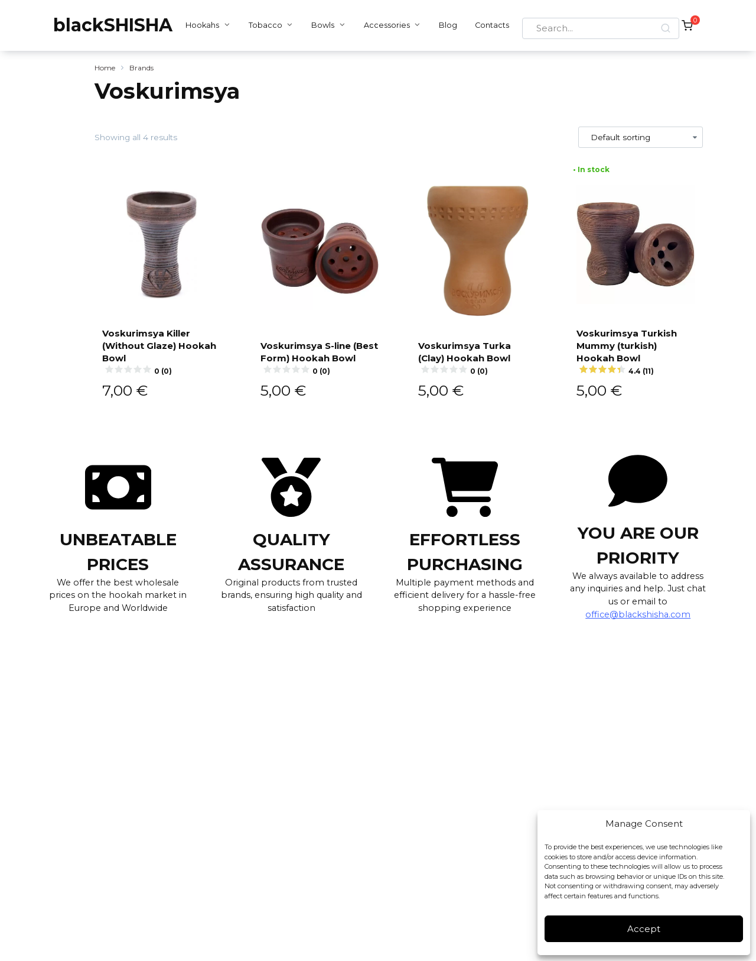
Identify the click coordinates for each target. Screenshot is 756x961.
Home (104, 67)
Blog (445, 25)
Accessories (383, 25)
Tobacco (262, 25)
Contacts (489, 25)
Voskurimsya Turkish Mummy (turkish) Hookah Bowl (636, 350)
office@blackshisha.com (637, 613)
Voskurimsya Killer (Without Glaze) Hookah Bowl (161, 350)
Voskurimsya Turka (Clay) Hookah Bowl (477, 356)
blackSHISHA (112, 25)
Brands (141, 67)
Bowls (319, 25)
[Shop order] (640, 137)
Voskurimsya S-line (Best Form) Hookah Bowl (320, 350)
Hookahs (199, 25)
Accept (643, 928)
